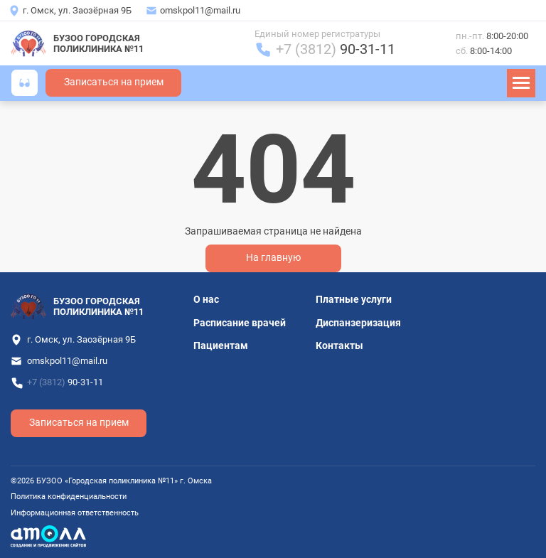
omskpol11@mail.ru (200, 10)
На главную (273, 258)
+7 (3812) (335, 49)
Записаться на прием (114, 82)
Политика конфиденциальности (69, 496)
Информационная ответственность (75, 512)
